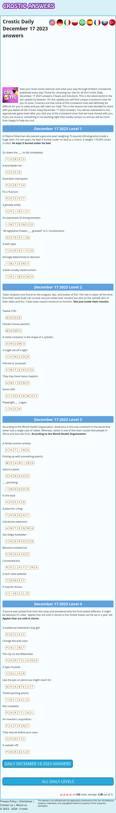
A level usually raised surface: (19, 270)
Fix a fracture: (10, 191)
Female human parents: (16, 324)
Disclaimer (25, 801)
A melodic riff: (10, 745)
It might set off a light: (15, 350)
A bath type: (9, 244)
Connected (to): (11, 561)
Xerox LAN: (8, 389)
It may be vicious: (12, 587)
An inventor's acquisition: (17, 719)
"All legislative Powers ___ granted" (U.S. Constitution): (33, 231)
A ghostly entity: (11, 205)
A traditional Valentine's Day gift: (21, 627)
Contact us (6, 805)
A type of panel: (11, 667)
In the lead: (8, 495)
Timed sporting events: (15, 693)
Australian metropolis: (15, 178)
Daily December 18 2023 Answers (38, 763)
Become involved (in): (14, 547)
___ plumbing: (10, 482)
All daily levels (58, 781)
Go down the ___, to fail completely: (22, 152)
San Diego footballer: (14, 534)
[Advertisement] (58, 62)
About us (21, 805)
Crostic (23, 809)
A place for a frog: (12, 508)
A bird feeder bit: (12, 165)
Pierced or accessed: (14, 363)
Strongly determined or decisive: (21, 257)
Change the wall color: (15, 641)
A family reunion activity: (16, 443)
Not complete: (10, 706)
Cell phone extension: (15, 521)
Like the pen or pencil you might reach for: (27, 680)
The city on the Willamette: (17, 654)
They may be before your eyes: (20, 732)
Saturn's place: (10, 469)
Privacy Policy (8, 801)
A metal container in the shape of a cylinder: (28, 337)
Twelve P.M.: (9, 311)
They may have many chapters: (20, 376)
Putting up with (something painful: (22, 456)
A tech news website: (14, 574)
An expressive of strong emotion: (21, 217)
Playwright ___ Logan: (14, 402)
